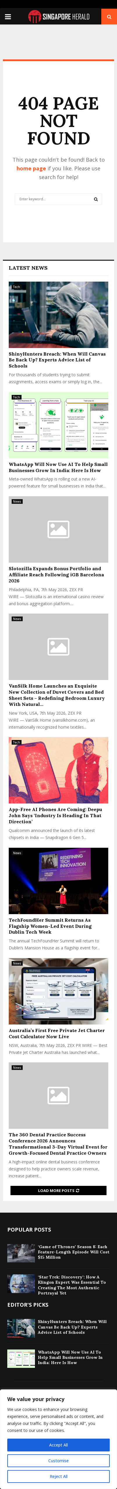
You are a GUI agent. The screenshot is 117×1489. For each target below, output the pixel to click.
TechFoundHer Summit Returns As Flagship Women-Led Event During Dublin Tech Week (50, 926)
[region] (58, 1439)
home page (31, 168)
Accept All (58, 1445)
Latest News (28, 267)
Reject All (59, 1476)
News (17, 501)
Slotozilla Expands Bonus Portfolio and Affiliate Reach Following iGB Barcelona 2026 (56, 575)
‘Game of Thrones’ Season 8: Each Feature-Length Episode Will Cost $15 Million (73, 1252)
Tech (16, 287)
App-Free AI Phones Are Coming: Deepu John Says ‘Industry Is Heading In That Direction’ (55, 815)
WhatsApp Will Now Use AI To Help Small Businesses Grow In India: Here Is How (58, 467)
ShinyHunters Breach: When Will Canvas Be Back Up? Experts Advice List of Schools (57, 360)
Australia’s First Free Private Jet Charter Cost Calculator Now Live (57, 1033)
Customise (58, 1460)
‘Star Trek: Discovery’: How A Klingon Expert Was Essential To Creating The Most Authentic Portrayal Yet (72, 1285)
